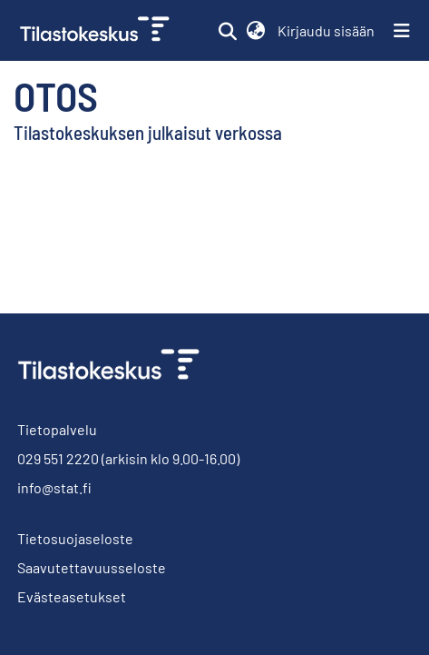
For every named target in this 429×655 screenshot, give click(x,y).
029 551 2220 (58, 458)
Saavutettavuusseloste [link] (91, 567)
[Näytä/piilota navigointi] (401, 31)
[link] (97, 30)
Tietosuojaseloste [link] (75, 538)
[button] (227, 31)
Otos (56, 95)
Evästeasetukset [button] (71, 596)
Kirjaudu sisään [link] (327, 30)
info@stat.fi (54, 487)
